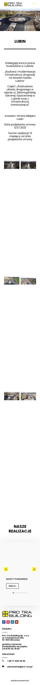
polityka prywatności (20, 680)
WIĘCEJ (12, 576)
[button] (6, 560)
